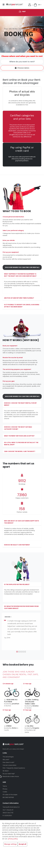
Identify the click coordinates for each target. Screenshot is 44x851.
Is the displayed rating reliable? (17, 584)
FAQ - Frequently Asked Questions (14, 768)
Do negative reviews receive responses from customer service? (21, 607)
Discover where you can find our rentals (22, 271)
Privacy (5, 789)
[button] (35, 5)
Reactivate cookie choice (11, 776)
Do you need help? (9, 774)
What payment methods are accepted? (19, 436)
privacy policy (13, 839)
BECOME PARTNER (8, 797)
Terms (5, 786)
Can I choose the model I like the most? (19, 451)
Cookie (5, 792)
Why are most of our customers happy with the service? (21, 522)
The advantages (8, 757)
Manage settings (10, 844)
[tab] (22, 275)
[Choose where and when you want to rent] (22, 61)
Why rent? (6, 760)
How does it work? (8, 762)
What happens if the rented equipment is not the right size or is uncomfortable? (20, 275)
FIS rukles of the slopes (10, 795)
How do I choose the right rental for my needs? (20, 404)
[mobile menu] (4, 4)
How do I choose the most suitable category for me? (18, 428)
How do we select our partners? (17, 545)
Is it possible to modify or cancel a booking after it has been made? (21, 306)
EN (39, 5)
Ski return (6, 771)
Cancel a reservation (9, 765)
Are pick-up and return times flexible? (19, 298)
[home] (14, 4)
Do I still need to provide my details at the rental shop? (21, 444)
